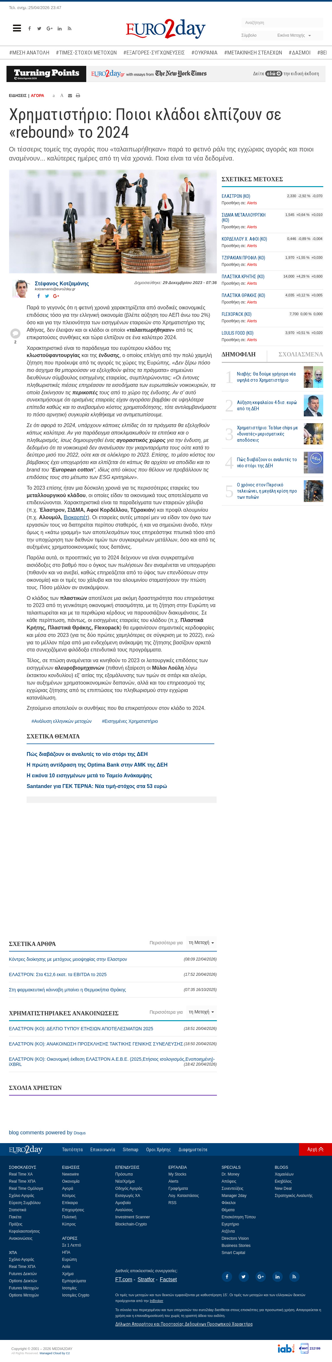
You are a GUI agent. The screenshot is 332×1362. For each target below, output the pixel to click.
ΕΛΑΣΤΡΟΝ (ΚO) (236, 196)
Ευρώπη (69, 1259)
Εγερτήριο (230, 1224)
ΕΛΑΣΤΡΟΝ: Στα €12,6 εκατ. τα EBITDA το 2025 (113, 974)
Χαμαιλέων (284, 1174)
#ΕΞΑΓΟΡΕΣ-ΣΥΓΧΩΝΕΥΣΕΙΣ (154, 52)
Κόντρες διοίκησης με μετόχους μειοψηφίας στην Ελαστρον (113, 959)
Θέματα (228, 1210)
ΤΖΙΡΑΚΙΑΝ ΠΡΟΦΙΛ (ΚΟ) (243, 257)
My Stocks (177, 1174)
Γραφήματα (178, 1188)
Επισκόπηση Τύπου (239, 1217)
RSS (173, 1203)
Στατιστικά (17, 1210)
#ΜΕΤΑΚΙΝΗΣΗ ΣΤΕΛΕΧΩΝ (253, 52)
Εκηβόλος (283, 1181)
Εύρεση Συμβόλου (25, 1203)
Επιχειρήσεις (73, 1210)
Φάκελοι (229, 1203)
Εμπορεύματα (74, 1281)
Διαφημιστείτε (193, 1150)
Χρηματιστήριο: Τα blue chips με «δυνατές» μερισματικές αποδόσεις (267, 434)
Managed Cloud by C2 (55, 1353)
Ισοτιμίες (69, 1288)
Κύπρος (69, 1224)
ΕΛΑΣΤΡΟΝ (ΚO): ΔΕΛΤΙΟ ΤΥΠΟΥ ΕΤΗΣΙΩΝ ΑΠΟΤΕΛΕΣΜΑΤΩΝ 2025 (113, 1028)
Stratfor (145, 1279)
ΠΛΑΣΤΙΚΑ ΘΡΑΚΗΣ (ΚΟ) (243, 295)
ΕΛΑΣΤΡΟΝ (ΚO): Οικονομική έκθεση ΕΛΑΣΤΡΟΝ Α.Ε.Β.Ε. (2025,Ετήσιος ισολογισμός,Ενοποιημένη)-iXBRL (113, 1062)
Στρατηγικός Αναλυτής (294, 1195)
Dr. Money (231, 1174)
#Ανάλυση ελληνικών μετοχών (61, 721)
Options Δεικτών (23, 1281)
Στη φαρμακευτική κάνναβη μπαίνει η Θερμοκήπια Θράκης (113, 989)
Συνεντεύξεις (232, 1188)
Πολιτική (69, 1217)
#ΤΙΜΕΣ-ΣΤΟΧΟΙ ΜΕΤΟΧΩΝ (86, 52)
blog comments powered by (47, 1132)
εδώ (274, 74)
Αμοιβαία (123, 1203)
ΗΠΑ (66, 1252)
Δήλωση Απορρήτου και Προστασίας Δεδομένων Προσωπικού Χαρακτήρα (184, 1324)
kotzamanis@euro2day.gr (55, 289)
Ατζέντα (228, 1231)
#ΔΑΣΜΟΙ (300, 52)
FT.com (123, 1279)
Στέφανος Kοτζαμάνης (62, 283)
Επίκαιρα (70, 1203)
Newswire (70, 1174)
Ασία (66, 1266)
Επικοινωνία (102, 1150)
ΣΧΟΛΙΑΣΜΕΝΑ (301, 354)
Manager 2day (234, 1195)
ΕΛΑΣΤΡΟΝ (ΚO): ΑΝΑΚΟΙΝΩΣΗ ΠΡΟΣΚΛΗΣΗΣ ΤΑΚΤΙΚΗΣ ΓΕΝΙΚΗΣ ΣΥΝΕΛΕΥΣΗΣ (113, 1043)
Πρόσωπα (124, 1174)
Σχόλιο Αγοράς (21, 1195)
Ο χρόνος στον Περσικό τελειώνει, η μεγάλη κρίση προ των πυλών (267, 491)
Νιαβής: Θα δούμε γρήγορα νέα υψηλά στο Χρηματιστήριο (266, 377)
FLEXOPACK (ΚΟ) (237, 314)
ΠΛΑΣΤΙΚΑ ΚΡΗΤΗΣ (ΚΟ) (243, 276)
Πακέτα (15, 1217)
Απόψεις (229, 1181)
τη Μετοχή (201, 942)
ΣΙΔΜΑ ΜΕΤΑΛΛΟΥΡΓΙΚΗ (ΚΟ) (244, 217)
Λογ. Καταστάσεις (184, 1195)
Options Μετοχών (24, 1295)
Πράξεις (16, 1224)
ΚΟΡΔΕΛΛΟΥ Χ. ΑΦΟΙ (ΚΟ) (244, 239)
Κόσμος (69, 1195)
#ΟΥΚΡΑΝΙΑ (204, 52)
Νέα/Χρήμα (125, 1181)
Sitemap (130, 1150)
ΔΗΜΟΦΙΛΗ (239, 354)
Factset (168, 1279)
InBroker (156, 1301)
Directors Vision (235, 1238)
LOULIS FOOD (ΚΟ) (238, 333)
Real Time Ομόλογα (26, 1188)
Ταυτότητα (72, 1150)
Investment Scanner (132, 1217)
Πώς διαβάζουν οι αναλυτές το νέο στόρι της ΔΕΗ (267, 463)
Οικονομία (71, 1181)
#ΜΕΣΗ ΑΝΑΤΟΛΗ (29, 52)
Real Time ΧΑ (21, 1174)
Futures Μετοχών (24, 1288)
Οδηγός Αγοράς (129, 1188)
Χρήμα (68, 1274)
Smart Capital (233, 1252)
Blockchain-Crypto (131, 1224)
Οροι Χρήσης (158, 1150)
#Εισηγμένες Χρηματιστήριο (130, 721)
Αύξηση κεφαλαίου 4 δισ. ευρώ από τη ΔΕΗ (267, 406)
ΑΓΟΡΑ (37, 95)
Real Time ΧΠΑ (22, 1181)
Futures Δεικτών (23, 1274)
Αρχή (312, 1149)
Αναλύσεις (124, 1210)
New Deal (283, 1188)
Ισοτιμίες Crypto (75, 1295)
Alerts (252, 203)
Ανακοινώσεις (21, 1238)
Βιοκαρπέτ (76, 517)
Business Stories (236, 1245)
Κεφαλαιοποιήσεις (24, 1231)
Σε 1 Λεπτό (71, 1245)
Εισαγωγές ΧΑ (127, 1195)
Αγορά (67, 1188)
